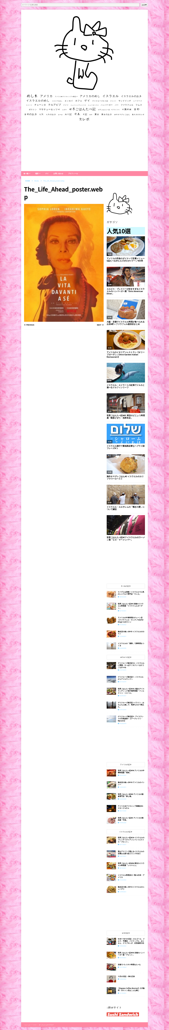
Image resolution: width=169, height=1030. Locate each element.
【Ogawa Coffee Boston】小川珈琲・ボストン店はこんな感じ (131, 989)
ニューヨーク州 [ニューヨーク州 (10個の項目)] (93, 105)
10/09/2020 (123, 823)
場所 (36, 173)
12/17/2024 (123, 967)
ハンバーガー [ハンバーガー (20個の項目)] (107, 105)
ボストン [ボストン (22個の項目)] (33, 109)
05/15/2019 (123, 682)
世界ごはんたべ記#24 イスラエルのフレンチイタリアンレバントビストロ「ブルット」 (131, 839)
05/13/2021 (123, 957)
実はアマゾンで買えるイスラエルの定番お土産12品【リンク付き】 (131, 852)
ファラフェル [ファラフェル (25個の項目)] (127, 105)
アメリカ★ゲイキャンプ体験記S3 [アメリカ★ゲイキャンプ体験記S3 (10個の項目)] (66, 96)
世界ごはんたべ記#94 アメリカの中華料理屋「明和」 (131, 771)
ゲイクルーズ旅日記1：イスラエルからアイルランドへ (130, 678)
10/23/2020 (123, 799)
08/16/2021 (123, 868)
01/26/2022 (123, 624)
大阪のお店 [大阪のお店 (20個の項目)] (51, 114)
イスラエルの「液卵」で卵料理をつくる (131, 644)
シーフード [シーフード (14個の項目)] (137, 101)
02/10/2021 (123, 611)
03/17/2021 (123, 844)
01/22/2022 (123, 880)
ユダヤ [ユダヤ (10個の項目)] (64, 109)
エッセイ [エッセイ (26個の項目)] (69, 101)
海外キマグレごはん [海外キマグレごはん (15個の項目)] (122, 114)
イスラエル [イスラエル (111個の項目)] (110, 95)
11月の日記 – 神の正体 (126, 976)
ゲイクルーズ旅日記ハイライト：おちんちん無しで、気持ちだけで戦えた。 (131, 704)
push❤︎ (144, 5)
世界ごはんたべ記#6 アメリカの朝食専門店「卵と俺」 (130, 795)
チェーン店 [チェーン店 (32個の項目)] (40, 105)
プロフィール (73, 173)
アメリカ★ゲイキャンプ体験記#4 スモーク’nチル (130, 807)
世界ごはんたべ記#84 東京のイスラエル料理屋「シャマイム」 (131, 864)
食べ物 (25, 173)
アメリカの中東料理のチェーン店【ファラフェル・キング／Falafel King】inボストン (130, 619)
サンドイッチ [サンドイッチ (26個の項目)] (125, 101)
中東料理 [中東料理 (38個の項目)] (127, 109)
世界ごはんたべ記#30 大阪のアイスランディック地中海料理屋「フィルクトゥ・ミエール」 (131, 691)
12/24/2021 (123, 636)
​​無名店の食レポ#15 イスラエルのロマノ (131, 632)
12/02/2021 (123, 787)
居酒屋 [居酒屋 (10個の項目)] (60, 114)
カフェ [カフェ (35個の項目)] (78, 101)
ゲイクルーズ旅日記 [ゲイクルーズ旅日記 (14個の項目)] (100, 101)
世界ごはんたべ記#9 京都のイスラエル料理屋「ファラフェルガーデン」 (130, 606)
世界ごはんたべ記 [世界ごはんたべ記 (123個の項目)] (82, 108)
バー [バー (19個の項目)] (117, 105)
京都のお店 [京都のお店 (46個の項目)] (30, 114)
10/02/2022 (123, 946)
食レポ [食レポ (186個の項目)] (84, 119)
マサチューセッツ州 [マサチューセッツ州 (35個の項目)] (49, 109)
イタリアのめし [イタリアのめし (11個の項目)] (57, 101)
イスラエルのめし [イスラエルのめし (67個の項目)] (38, 100)
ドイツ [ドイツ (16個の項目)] (66, 105)
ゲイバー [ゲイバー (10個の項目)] (113, 101)
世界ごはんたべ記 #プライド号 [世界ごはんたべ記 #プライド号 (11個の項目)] (109, 109)
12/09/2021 (123, 892)
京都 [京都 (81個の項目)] (137, 109)
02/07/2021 (123, 856)
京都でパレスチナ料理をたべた (129, 964)
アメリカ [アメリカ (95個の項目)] (46, 96)
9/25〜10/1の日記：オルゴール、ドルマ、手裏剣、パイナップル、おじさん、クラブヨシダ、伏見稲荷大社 (131, 941)
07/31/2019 (123, 709)
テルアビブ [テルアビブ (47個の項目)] (54, 105)
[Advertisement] (84, 148)
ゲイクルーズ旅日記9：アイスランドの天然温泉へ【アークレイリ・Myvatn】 (130, 718)
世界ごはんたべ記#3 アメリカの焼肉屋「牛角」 (130, 819)
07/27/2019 (123, 670)
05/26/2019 (123, 723)
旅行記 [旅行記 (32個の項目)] (68, 114)
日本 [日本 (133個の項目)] (77, 113)
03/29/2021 (123, 696)
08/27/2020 (123, 811)
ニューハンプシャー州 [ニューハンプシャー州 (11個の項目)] (78, 105)
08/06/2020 (123, 597)
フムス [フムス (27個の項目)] (139, 105)
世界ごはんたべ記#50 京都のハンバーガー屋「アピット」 (131, 954)
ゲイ (47, 173)
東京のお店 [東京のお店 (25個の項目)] (106, 114)
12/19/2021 (123, 993)
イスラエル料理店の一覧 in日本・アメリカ (131, 876)
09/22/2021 (123, 775)
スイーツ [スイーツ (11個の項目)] (29, 105)
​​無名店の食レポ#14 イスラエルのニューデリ (131, 888)
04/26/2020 (123, 648)
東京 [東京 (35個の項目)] (97, 114)
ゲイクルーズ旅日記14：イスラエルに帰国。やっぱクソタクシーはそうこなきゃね (131, 665)
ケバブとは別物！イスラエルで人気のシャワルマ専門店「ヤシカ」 (131, 593)
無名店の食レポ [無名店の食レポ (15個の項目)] (138, 114)
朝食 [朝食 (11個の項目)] (90, 114)
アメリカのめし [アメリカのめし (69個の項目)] (90, 96)
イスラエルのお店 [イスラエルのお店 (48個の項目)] (131, 96)
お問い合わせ (58, 173)
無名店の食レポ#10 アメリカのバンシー (131, 783)
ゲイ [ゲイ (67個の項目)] (87, 100)
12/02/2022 (123, 979)
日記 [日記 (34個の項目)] (85, 114)
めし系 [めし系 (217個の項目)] (32, 95)
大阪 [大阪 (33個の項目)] (41, 114)
